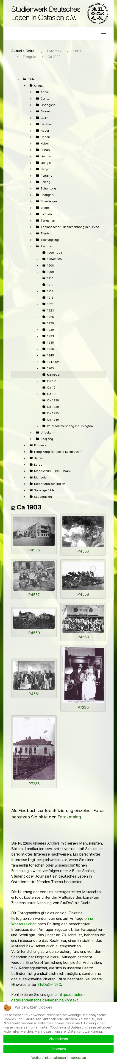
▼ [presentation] (18, 79)
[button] (103, 33)
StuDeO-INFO (49, 984)
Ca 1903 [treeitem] (53, 374)
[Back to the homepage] (59, 13)
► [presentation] (31, 92)
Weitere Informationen (48, 1057)
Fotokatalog (69, 817)
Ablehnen (58, 1049)
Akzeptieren (58, 1039)
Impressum (78, 1057)
